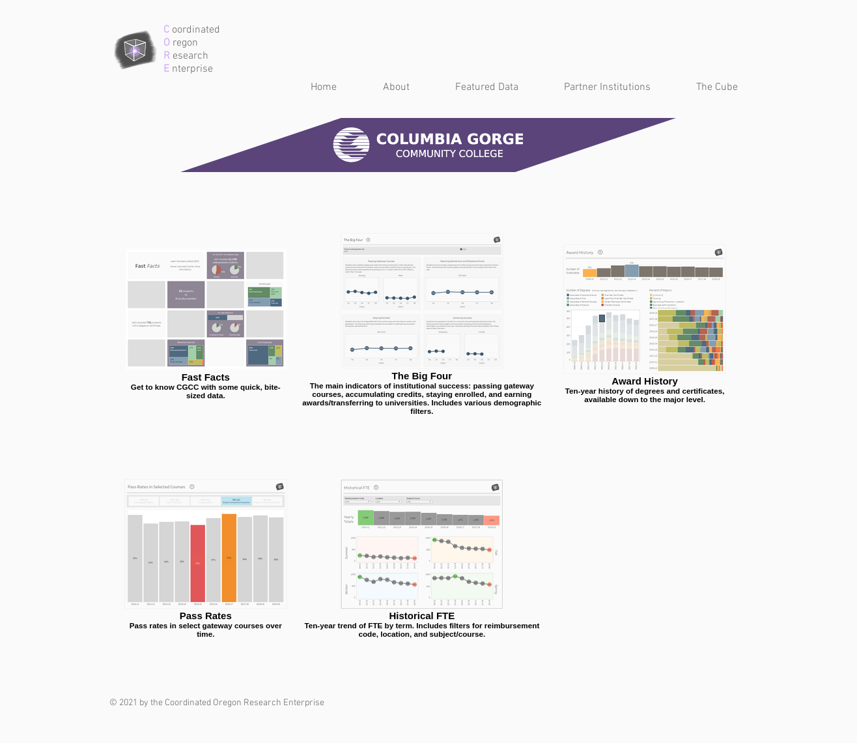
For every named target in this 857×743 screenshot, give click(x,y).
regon (184, 43)
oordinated (194, 29)
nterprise (191, 69)
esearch (189, 56)
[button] (473, 87)
